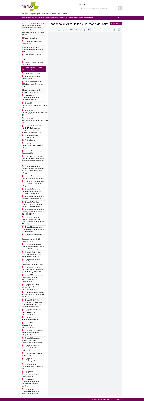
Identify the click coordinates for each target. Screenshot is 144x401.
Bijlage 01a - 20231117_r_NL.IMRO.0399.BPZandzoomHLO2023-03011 (34, 113)
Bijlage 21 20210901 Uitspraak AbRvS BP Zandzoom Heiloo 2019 (32, 348)
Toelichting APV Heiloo (31, 73)
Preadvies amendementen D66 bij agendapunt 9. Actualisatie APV (33, 84)
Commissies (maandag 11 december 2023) (56, 17)
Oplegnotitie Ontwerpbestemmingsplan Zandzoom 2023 (30, 374)
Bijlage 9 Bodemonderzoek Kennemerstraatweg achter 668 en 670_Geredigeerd (33, 229)
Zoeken (81, 4)
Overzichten (45, 13)
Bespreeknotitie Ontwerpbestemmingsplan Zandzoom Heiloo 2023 (30, 98)
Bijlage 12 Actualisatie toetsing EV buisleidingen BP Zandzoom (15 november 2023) (32, 262)
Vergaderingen (35, 13)
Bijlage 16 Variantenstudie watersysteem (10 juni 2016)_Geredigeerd (32, 312)
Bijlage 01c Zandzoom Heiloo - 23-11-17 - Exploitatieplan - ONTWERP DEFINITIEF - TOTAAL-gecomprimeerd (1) (33, 129)
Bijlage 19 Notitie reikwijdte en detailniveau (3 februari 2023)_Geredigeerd (32, 333)
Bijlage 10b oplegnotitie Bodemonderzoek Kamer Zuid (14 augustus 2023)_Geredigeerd (33, 247)
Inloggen (118, 399)
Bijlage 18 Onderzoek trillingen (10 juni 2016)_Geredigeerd (30, 325)
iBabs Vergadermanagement (102, 399)
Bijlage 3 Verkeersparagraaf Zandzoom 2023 (32, 152)
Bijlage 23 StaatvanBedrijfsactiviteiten (31, 360)
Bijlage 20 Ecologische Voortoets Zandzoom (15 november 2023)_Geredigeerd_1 (32, 340)
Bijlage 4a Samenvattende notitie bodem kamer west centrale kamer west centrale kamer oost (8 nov (33, 160)
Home (33, 17)
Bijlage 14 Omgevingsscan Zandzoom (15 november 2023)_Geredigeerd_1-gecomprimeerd (32, 278)
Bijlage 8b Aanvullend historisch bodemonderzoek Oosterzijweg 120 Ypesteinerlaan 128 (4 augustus (33, 220)
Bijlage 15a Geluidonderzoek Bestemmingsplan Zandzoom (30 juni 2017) (33, 295)
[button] (120, 8)
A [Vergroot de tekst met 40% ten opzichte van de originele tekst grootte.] (121, 18)
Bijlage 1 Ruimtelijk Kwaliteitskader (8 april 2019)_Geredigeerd (30, 138)
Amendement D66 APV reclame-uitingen (31, 77)
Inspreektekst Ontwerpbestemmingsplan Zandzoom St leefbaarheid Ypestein (30, 383)
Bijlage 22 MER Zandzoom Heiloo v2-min (32, 354)
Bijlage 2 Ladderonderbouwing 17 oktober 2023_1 (32, 145)
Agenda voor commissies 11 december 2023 (32, 42)
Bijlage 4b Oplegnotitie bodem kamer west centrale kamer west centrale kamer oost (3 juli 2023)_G (33, 169)
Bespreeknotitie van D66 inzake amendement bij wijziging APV (32, 57)
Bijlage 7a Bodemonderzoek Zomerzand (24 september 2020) (33, 198)
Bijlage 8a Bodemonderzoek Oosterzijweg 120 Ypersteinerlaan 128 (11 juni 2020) (33, 212)
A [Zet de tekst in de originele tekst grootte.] (115, 17)
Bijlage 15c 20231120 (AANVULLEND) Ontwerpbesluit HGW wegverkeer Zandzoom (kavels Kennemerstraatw (32, 303)
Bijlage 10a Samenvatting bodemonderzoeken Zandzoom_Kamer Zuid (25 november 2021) (32, 238)
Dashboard (24, 13)
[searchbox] (98, 8)
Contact (64, 13)
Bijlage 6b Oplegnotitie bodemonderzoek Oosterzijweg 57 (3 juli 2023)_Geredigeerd (33, 191)
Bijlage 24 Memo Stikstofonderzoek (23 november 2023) (32, 366)
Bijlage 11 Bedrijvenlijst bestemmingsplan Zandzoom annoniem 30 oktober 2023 (31, 254)
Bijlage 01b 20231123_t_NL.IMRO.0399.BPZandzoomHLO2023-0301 (34, 120)
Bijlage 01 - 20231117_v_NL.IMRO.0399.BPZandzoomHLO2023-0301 (34, 105)
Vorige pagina (116, 23)
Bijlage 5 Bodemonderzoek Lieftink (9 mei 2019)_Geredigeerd (33, 177)
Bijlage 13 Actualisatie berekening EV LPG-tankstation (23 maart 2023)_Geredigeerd (32, 270)
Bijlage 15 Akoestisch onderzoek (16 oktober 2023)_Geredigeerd (30, 287)
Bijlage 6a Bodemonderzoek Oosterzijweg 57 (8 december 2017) (33, 184)
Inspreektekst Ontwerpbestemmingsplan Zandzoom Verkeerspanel (30, 391)
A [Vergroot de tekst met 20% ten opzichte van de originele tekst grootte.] (118, 18)
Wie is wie (55, 13)
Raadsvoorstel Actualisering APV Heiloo (32, 63)
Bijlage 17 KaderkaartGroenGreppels (30, 318)
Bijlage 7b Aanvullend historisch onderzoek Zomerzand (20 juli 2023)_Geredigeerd (32, 204)
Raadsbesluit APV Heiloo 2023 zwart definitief (32, 69)
